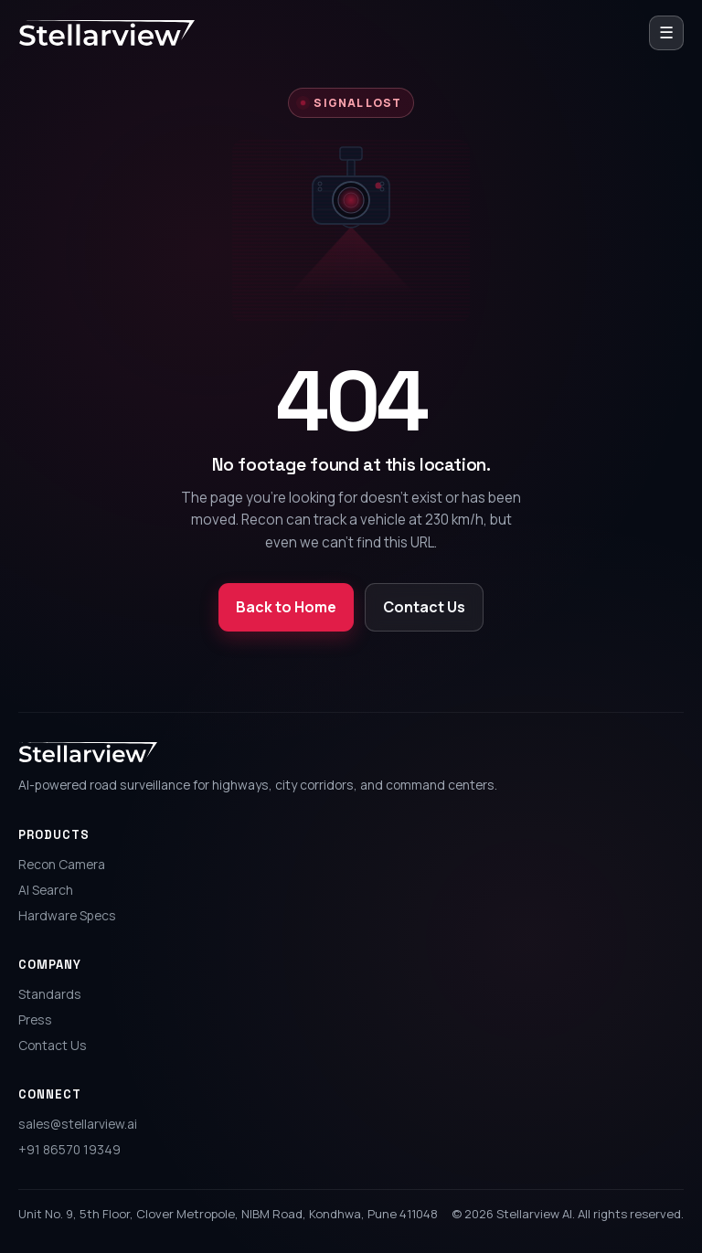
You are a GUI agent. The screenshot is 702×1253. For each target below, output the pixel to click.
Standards (49, 994)
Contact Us (424, 607)
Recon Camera (61, 864)
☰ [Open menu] (666, 32)
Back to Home (286, 607)
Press (35, 1019)
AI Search (45, 889)
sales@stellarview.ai (77, 1123)
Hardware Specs (67, 915)
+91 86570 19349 (69, 1149)
